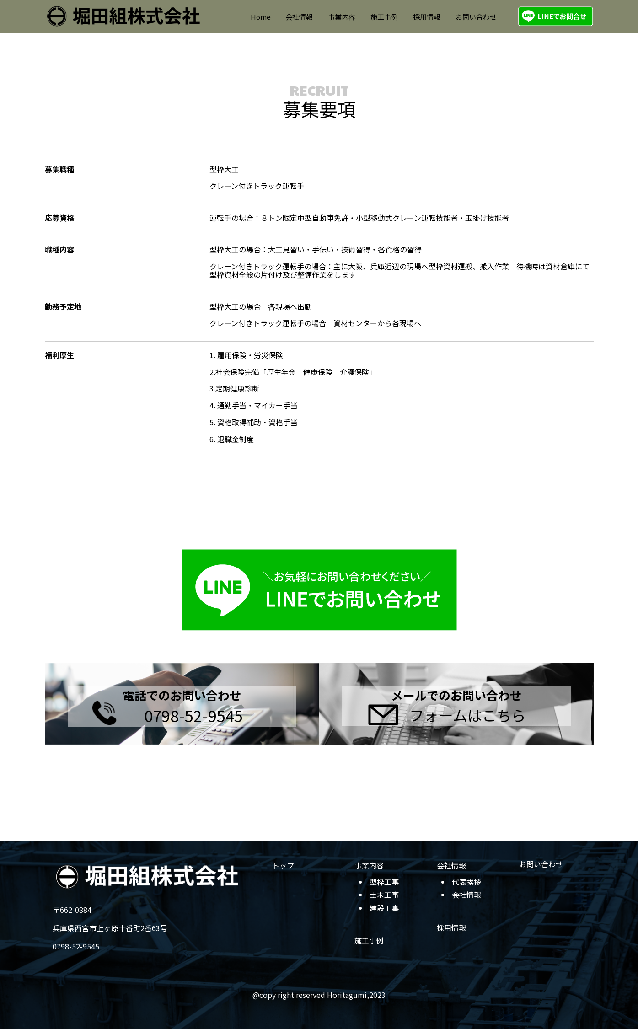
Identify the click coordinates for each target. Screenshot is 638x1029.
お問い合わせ (476, 16)
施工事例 (384, 16)
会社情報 (299, 16)
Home (261, 16)
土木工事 (384, 894)
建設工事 (384, 907)
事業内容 (341, 16)
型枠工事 (384, 881)
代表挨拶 (466, 881)
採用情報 (426, 16)
